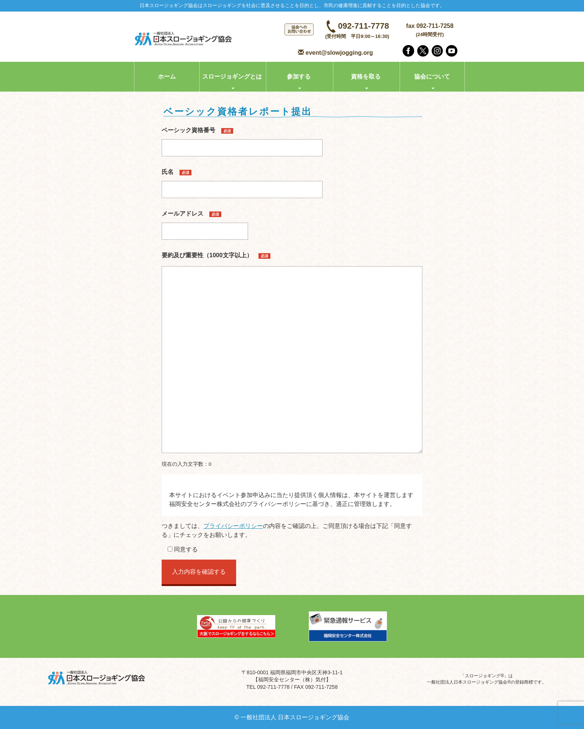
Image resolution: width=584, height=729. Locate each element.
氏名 (242, 180)
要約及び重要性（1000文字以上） (216, 255)
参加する (299, 76)
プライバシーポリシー (233, 526)
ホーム (167, 76)
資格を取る (366, 76)
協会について (432, 76)
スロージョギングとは (232, 76)
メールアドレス (205, 222)
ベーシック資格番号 (242, 139)
